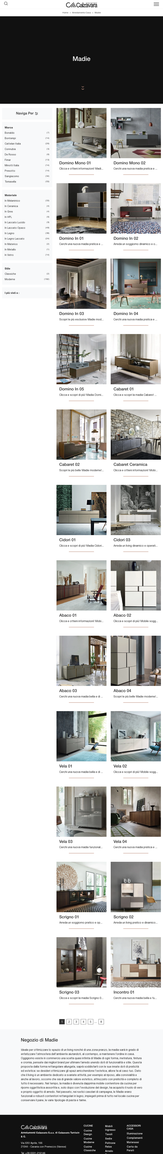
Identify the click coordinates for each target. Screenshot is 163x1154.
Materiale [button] (11, 195)
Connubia (10, 149)
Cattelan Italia (13, 143)
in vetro (9, 255)
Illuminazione (134, 1134)
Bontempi (10, 138)
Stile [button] (7, 268)
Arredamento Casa (81, 12)
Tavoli (108, 1134)
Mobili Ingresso (110, 1128)
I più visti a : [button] (12, 292)
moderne (10, 279)
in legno (9, 233)
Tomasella (10, 181)
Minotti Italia (12, 165)
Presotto (10, 170)
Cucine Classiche (90, 1149)
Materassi (133, 1142)
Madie (98, 12)
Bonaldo (9, 132)
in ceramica (11, 206)
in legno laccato (14, 238)
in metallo (10, 249)
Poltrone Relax (110, 1145)
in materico (11, 244)
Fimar (8, 160)
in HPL (8, 217)
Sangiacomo (12, 176)
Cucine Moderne (89, 1141)
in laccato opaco (15, 227)
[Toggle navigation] (156, 4)
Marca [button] (9, 127)
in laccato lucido (15, 222)
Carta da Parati (132, 1149)
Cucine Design (88, 1133)
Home (65, 12)
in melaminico (12, 200)
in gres (9, 211)
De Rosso (10, 154)
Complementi (134, 1138)
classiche (10, 273)
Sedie (108, 1139)
